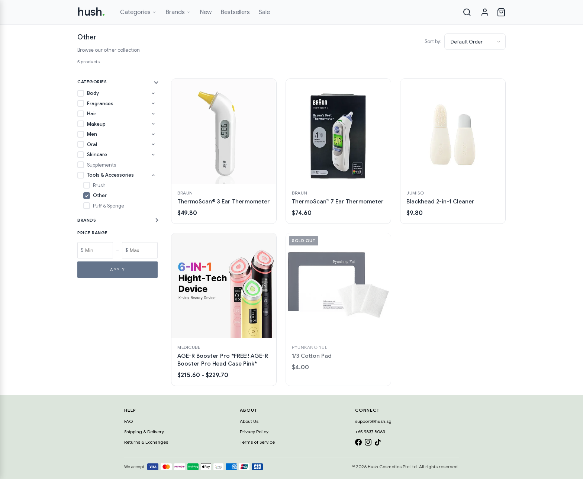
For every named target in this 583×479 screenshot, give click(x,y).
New (206, 12)
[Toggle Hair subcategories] (153, 113)
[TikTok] (377, 443)
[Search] (467, 12)
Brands (178, 12)
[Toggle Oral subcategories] (153, 144)
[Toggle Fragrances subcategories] (153, 103)
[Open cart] (501, 12)
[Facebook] (358, 443)
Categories (138, 12)
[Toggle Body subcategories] (153, 93)
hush (91, 12)
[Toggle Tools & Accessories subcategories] (153, 175)
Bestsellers (235, 12)
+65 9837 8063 (370, 431)
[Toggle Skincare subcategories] (153, 154)
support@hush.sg (373, 421)
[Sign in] (485, 12)
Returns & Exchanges (146, 442)
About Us (249, 421)
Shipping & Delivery (144, 431)
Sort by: (433, 41)
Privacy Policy (254, 431)
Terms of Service (257, 442)
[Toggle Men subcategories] (153, 134)
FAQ (128, 421)
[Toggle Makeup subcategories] (153, 123)
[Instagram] (368, 443)
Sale (264, 12)
